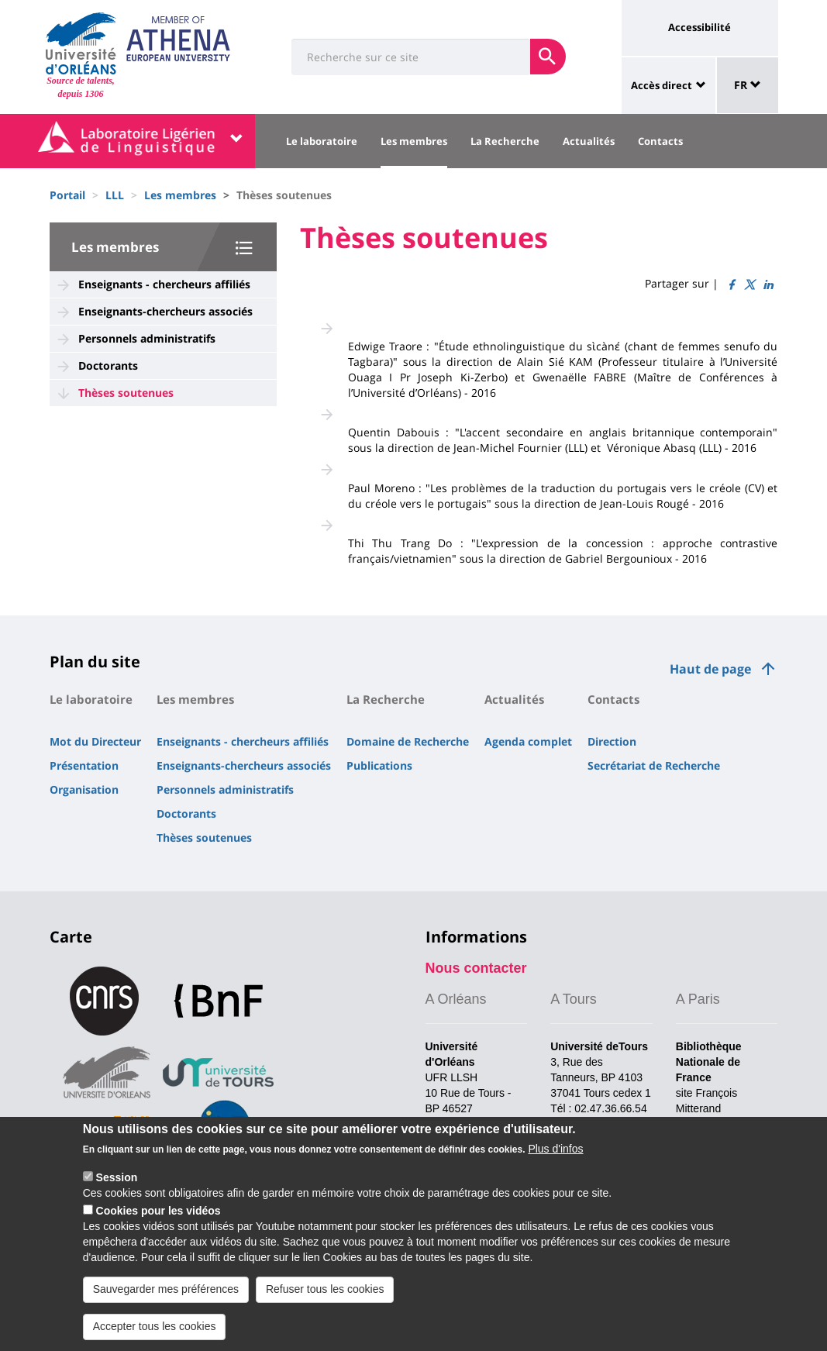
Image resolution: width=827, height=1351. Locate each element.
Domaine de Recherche (407, 741)
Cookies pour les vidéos (158, 1225)
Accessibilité (699, 27)
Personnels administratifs (146, 338)
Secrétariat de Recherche (654, 765)
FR (747, 85)
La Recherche (504, 141)
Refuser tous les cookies (325, 1304)
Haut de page (710, 668)
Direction (612, 741)
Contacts (660, 141)
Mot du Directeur (95, 741)
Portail (67, 195)
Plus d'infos (555, 1164)
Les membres (414, 141)
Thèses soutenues (126, 392)
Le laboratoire (321, 141)
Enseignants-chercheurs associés (165, 311)
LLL (114, 195)
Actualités (589, 141)
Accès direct (661, 85)
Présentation (84, 765)
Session (117, 1193)
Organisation (84, 789)
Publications (379, 765)
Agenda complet (528, 741)
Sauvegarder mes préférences (166, 1304)
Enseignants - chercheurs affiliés (164, 284)
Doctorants (108, 365)
